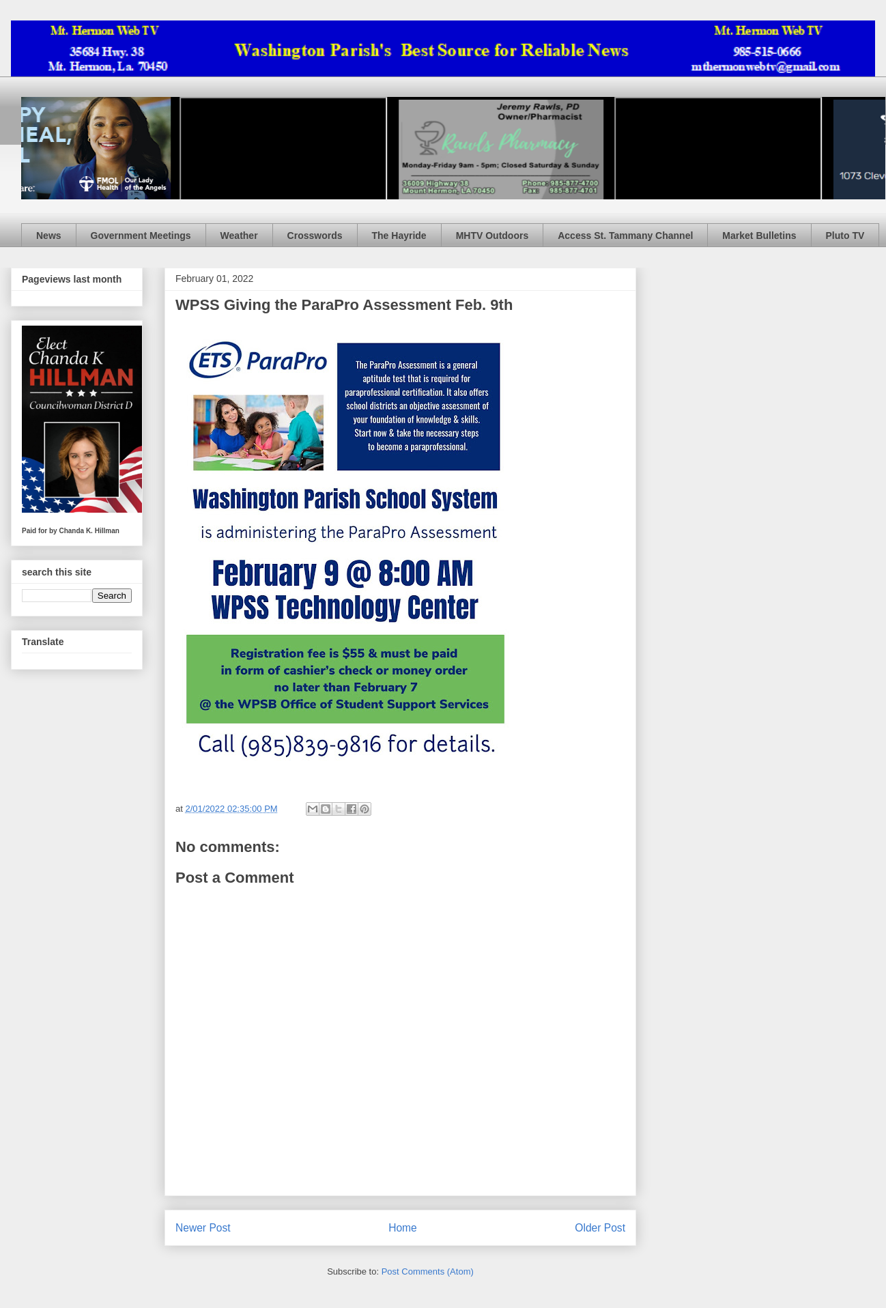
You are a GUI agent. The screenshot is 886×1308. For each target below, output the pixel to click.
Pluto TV (845, 235)
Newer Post (203, 1228)
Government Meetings (141, 235)
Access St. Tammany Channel (625, 235)
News (48, 235)
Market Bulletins (759, 235)
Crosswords (315, 235)
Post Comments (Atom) (428, 1271)
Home (402, 1228)
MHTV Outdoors (492, 235)
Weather (239, 235)
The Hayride (399, 235)
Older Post (600, 1228)
